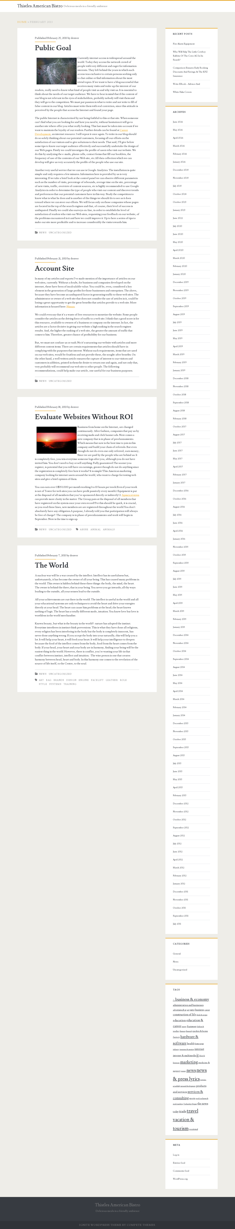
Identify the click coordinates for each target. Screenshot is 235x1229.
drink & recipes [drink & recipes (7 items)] (202, 1015)
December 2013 (180, 723)
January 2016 (179, 539)
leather (112, 680)
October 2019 (179, 298)
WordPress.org (180, 1179)
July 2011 (177, 924)
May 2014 (177, 683)
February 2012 (179, 875)
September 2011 (180, 916)
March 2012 (178, 867)
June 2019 (178, 330)
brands (59, 680)
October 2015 (179, 555)
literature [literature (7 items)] (176, 1063)
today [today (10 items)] (176, 1111)
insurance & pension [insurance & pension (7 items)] (187, 1049)
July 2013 (177, 763)
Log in (176, 1155)
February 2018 (179, 418)
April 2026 (178, 138)
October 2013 (179, 739)
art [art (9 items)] (188, 1009)
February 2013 (179, 795)
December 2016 (181, 490)
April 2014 (178, 691)
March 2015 (178, 611)
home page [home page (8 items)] (199, 1043)
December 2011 (180, 891)
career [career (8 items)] (207, 1010)
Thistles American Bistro (40, 6)
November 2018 (180, 386)
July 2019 (177, 322)
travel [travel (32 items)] (192, 1111)
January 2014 (179, 715)
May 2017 (177, 458)
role (123, 680)
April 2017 (178, 466)
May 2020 (178, 242)
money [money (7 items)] (183, 1071)
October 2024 (179, 194)
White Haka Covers (182, 92)
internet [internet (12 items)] (199, 1049)
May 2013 (177, 779)
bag (48, 680)
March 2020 (179, 258)
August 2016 (179, 507)
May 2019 (177, 338)
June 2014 (177, 675)
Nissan (71, 306)
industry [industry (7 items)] (176, 1049)
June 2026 (178, 122)
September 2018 (181, 402)
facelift (97, 680)
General (177, 953)
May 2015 (177, 595)
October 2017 (179, 426)
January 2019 (179, 370)
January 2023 (179, 210)
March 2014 (178, 699)
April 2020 (178, 250)
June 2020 (178, 234)
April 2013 (178, 787)
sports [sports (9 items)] (192, 1098)
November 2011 (180, 899)
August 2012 (179, 835)
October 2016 (179, 499)
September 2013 (181, 747)
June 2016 (178, 523)
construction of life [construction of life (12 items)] (184, 1014)
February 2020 (180, 266)
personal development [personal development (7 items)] (188, 1086)
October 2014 (179, 651)
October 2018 (179, 394)
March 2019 (178, 354)
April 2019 (178, 346)
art (41, 680)
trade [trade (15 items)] (182, 1111)
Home (22, 22)
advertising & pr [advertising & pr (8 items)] (179, 1010)
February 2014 (179, 707)
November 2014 (180, 643)
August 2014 (179, 667)
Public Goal (53, 48)
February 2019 (180, 362)
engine (84, 680)
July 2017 (177, 442)
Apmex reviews (130, 495)
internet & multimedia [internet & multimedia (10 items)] (184, 1055)
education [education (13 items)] (179, 1020)
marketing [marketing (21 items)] (189, 1062)
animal (95, 529)
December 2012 (180, 803)
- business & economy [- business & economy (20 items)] (191, 999)
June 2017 (178, 450)
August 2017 (179, 434)
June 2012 (177, 851)
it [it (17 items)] (197, 1055)
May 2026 (178, 130)
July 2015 (177, 579)
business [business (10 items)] (199, 1009)
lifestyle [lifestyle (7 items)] (202, 1056)
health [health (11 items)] (190, 1043)
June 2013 (177, 771)
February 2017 (180, 474)
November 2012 (180, 811)
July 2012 (177, 843)
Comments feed (181, 1171)
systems (55, 684)
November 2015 (180, 547)
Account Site (54, 268)
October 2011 (179, 908)
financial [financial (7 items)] (189, 1031)
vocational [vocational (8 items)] (193, 1129)
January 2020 (179, 274)
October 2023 (179, 202)
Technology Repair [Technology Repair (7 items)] (190, 1104)
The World (51, 565)
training (70, 684)
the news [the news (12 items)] (202, 1104)
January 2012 (179, 883)
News (43, 232)
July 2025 (177, 186)
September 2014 (181, 659)
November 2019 (181, 290)
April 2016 (178, 531)
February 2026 (180, 154)
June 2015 (177, 587)
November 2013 (180, 731)
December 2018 (180, 378)
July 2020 (177, 226)
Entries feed (179, 1163)
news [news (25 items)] (191, 1070)
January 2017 (179, 482)
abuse (84, 529)
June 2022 (178, 218)
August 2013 (179, 755)
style (43, 684)
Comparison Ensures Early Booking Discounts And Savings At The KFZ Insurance (190, 72)
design (71, 680)
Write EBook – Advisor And (186, 84)
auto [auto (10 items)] (192, 1009)
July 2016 (177, 515)
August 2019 (179, 314)
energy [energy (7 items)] (184, 1027)
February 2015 (179, 619)
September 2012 (181, 827)
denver (75, 38)
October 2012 (179, 819)
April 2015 (178, 603)
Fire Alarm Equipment (184, 44)
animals (109, 529)
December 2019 (181, 282)
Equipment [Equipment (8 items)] (191, 1026)
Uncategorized (60, 232)
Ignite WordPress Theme (100, 1225)
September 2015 (181, 563)
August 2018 (179, 410)
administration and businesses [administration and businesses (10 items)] (188, 1005)
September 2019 (181, 306)
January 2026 (179, 162)
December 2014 (180, 635)
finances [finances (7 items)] (182, 1031)
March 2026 (179, 146)
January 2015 (179, 627)
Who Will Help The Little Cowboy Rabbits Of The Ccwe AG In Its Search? (189, 56)
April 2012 (178, 859)
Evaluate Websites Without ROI (84, 417)
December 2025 (181, 170)
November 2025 (181, 178)
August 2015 (179, 571)
